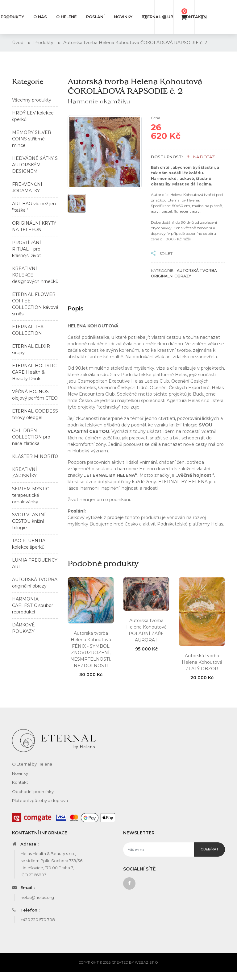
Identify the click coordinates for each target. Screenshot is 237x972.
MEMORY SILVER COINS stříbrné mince (31, 139)
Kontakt (193, 17)
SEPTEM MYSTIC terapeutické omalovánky (30, 495)
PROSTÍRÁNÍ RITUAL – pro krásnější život (26, 249)
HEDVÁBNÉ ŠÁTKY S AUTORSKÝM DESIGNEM (35, 165)
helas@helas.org (37, 897)
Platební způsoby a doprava (40, 800)
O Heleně (66, 17)
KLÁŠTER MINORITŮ (35, 456)
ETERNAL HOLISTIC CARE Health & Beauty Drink (34, 372)
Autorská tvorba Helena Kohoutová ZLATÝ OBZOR (202, 662)
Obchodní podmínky (33, 791)
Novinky (123, 17)
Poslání (95, 17)
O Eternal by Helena (32, 764)
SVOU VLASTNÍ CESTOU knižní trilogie (29, 521)
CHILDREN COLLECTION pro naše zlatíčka (31, 437)
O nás (40, 17)
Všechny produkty (31, 100)
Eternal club (157, 17)
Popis (75, 308)
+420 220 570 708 (38, 919)
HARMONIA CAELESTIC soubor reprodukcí (32, 605)
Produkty (12, 17)
